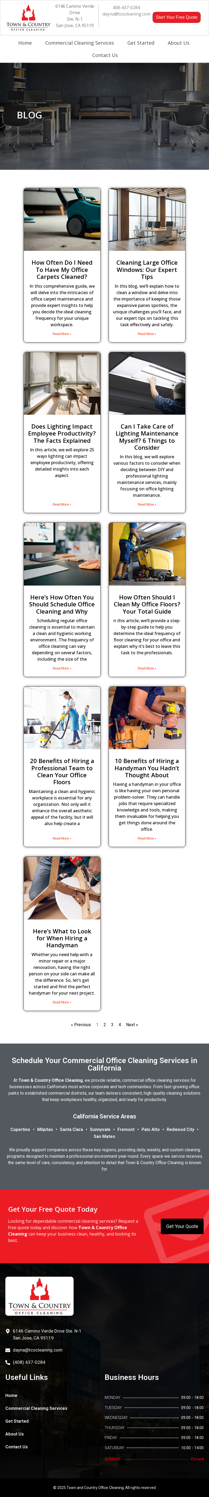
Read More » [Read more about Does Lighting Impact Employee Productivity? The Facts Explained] (62, 504)
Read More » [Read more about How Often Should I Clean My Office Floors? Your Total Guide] (147, 668)
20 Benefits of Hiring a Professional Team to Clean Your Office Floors (62, 771)
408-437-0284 (126, 7)
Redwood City (180, 1129)
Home (25, 43)
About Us (178, 43)
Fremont (126, 1129)
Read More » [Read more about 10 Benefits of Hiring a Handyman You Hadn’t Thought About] (147, 838)
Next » (132, 1024)
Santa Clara (71, 1129)
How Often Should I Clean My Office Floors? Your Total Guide (147, 604)
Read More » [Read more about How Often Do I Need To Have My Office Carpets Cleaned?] (62, 334)
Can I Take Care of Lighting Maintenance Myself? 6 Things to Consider (147, 436)
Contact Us (105, 55)
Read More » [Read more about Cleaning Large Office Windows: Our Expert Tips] (147, 334)
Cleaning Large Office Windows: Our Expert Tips (147, 269)
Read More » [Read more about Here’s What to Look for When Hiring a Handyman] (62, 1002)
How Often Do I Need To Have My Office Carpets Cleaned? (62, 269)
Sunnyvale (100, 1129)
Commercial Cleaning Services (79, 43)
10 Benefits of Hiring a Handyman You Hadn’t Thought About (147, 768)
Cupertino (20, 1129)
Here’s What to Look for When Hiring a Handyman (62, 938)
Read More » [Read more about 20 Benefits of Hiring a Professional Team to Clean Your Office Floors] (62, 838)
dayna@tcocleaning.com (126, 14)
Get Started (140, 43)
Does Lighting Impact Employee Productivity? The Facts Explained (62, 433)
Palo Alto (151, 1129)
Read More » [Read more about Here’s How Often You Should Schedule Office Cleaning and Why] (62, 668)
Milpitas (45, 1129)
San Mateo (104, 1136)
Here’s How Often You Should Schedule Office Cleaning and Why (62, 604)
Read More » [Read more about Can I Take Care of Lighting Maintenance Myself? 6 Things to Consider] (147, 504)
